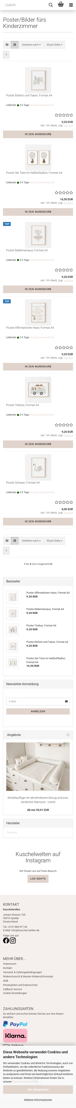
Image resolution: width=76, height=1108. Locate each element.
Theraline (11, 832)
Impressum (9, 963)
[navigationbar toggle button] (71, 5)
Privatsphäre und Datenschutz (20, 984)
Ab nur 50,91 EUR (38, 810)
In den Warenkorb (38, 134)
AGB (5, 980)
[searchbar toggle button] (51, 5)
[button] (7, 45)
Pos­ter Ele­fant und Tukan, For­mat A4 (29, 95)
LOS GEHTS (38, 878)
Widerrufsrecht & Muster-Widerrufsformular (28, 976)
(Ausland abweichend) (42, 105)
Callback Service (12, 989)
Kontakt (7, 967)
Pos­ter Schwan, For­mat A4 (23, 482)
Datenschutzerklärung (25, 1081)
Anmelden (38, 711)
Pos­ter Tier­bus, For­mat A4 (22, 405)
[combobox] (31, 45)
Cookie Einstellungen (15, 993)
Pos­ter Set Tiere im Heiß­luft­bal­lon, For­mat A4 (34, 172)
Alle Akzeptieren (38, 1089)
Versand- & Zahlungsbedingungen (22, 972)
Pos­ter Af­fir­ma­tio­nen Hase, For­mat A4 (30, 327)
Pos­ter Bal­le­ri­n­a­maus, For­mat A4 (27, 250)
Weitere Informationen (38, 1100)
